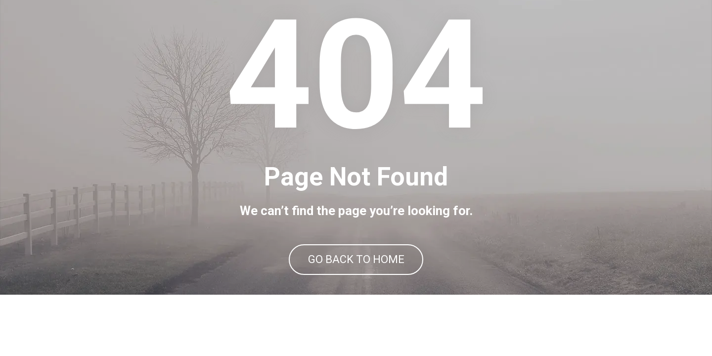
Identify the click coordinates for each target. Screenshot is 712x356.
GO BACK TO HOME (356, 290)
